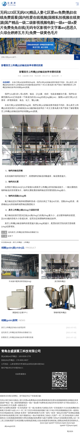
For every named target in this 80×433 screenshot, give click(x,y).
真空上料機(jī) (17, 242)
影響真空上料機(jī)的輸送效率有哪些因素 (17, 337)
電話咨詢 (70, 430)
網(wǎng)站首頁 (10, 424)
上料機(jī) (26, 242)
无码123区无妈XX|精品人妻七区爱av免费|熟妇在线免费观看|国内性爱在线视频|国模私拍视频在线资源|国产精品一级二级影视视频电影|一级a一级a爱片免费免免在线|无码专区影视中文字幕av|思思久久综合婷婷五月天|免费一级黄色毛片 (40, 23)
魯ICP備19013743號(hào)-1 (12, 368)
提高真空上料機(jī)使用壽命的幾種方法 (23, 232)
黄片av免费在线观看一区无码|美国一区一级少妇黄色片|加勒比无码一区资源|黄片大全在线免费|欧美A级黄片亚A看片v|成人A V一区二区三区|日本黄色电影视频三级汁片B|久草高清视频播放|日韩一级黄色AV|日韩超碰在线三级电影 (39, 410)
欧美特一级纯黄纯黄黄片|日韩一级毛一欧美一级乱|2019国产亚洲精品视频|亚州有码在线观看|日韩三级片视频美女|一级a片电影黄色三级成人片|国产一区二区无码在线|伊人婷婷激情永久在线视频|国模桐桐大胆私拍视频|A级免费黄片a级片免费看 (39, 415)
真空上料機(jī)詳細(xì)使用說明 (13, 327)
